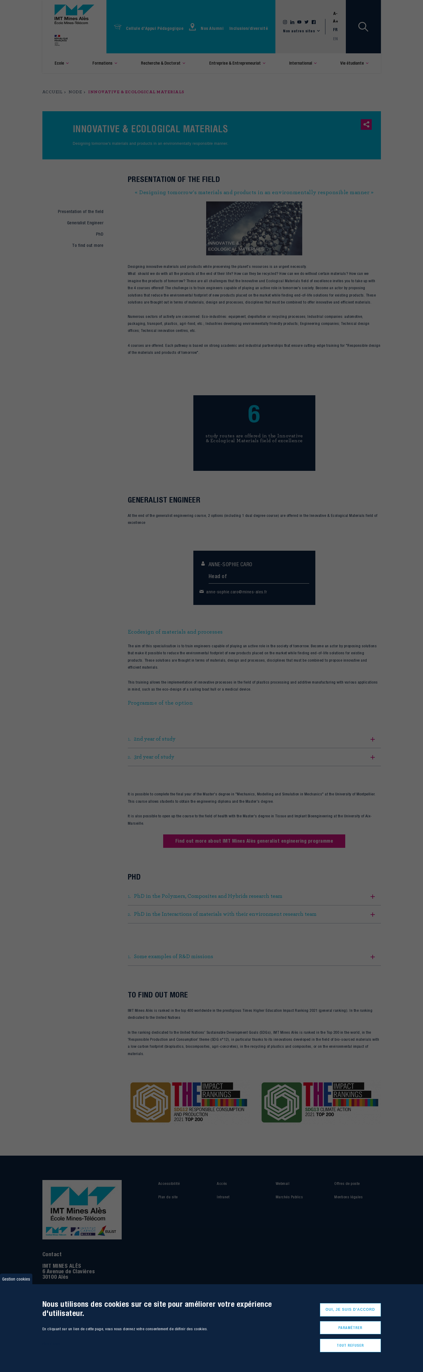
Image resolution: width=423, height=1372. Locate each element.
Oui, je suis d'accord (350, 1309)
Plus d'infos (51, 1344)
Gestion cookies (16, 1278)
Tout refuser (350, 1345)
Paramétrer (350, 1327)
